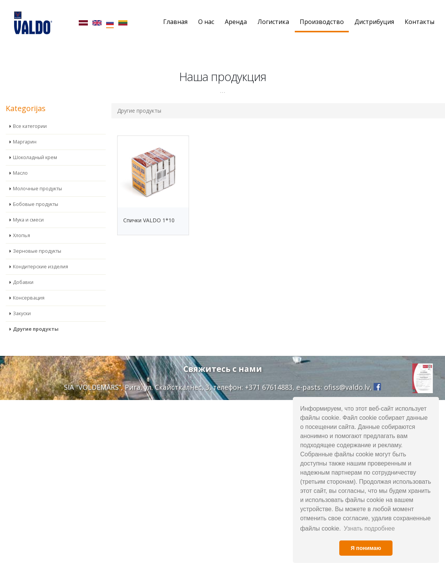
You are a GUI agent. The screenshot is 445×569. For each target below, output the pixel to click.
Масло (20, 173)
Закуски (22, 313)
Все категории (30, 126)
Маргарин (25, 142)
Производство (322, 22)
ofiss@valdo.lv (347, 387)
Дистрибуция (374, 22)
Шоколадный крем (35, 157)
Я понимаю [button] (366, 548)
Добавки (23, 282)
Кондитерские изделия (40, 266)
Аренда (236, 22)
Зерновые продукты (37, 251)
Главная (175, 22)
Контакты (419, 22)
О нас (206, 22)
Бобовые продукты (35, 204)
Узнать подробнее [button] (369, 528)
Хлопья (21, 235)
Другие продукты (36, 329)
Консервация (28, 298)
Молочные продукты (37, 188)
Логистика (273, 22)
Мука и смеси (28, 220)
